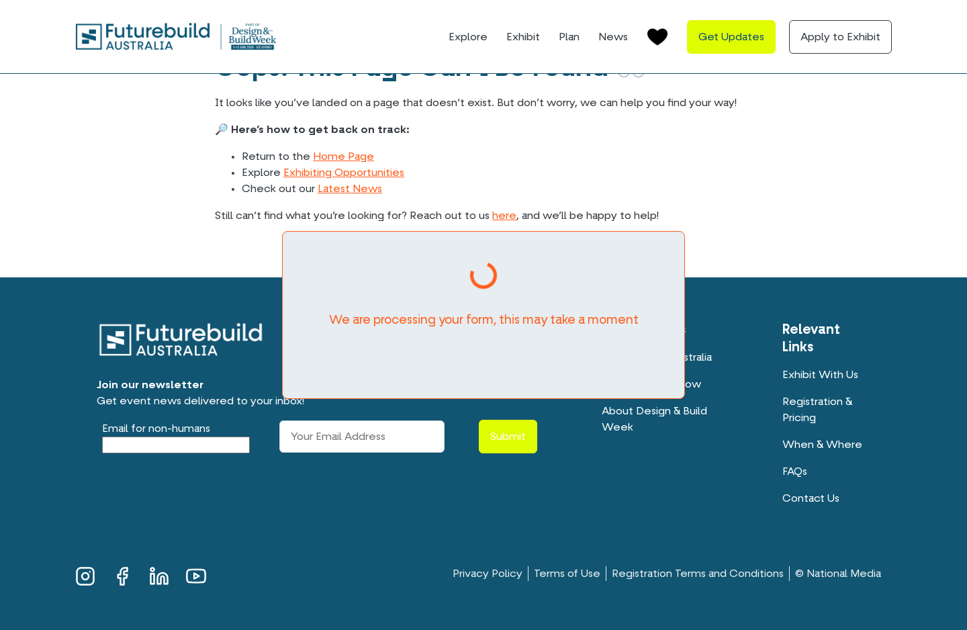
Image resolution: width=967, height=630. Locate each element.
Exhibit (523, 37)
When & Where (822, 444)
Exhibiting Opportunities (343, 172)
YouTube (196, 574)
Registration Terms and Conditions (698, 573)
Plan (569, 37)
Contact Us (810, 498)
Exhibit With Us (820, 374)
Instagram (85, 574)
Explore (468, 37)
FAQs (794, 471)
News (613, 37)
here (504, 215)
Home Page (343, 156)
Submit (508, 436)
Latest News (350, 188)
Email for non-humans (156, 428)
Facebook (122, 574)
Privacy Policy (487, 573)
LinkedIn (159, 574)
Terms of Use (567, 573)
